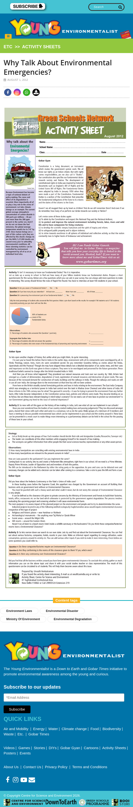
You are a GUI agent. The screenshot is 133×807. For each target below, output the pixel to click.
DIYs (53, 748)
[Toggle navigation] (8, 36)
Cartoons (91, 748)
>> (32, 47)
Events (25, 753)
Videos (9, 748)
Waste (9, 734)
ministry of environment (23, 619)
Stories (39, 748)
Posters (10, 753)
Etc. (20, 734)
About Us (12, 767)
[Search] (106, 7)
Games (24, 748)
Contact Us (32, 767)
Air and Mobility (17, 729)
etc (8, 46)
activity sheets (41, 46)
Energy (39, 729)
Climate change (74, 729)
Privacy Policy (57, 767)
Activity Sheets (114, 748)
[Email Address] (64, 697)
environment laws (19, 611)
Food (94, 729)
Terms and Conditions (89, 767)
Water (53, 729)
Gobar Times (38, 734)
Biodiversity (112, 729)
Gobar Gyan (70, 748)
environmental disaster (62, 611)
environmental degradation (73, 619)
